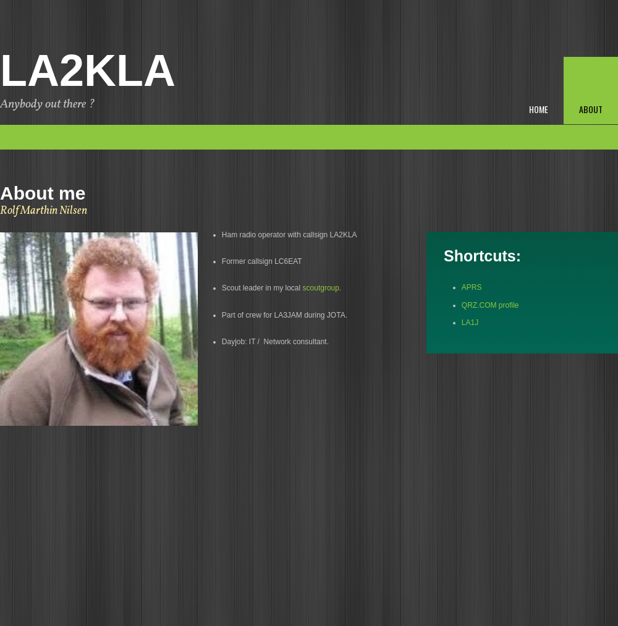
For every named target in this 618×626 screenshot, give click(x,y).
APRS (472, 287)
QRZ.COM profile (490, 305)
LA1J (471, 322)
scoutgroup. (322, 288)
